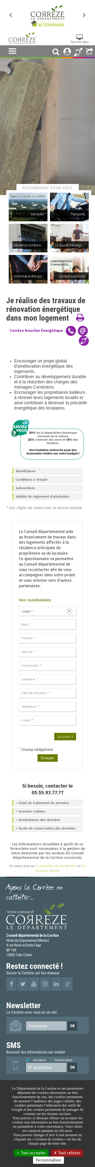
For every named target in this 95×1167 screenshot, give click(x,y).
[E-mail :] (47, 720)
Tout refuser (67, 1153)
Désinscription (63, 1060)
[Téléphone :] (47, 707)
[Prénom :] (47, 638)
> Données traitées (31, 811)
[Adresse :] (47, 652)
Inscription (39, 1060)
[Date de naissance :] (47, 693)
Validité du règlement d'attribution (42, 496)
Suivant (65, 736)
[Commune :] (47, 679)
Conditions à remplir (32, 479)
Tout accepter (31, 1153)
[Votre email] (46, 1026)
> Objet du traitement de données (42, 803)
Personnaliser (48, 1160)
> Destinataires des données (38, 820)
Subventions (25, 488)
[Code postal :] (47, 666)
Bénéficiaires (26, 471)
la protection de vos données (56, 866)
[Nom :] (47, 625)
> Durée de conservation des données (45, 828)
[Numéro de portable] (46, 1067)
